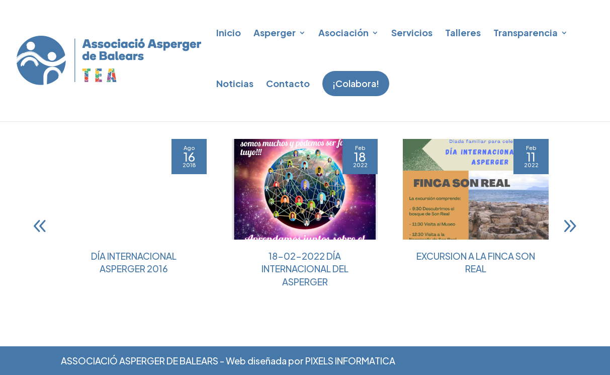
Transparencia (525, 32)
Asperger (274, 32)
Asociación (343, 32)
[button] (569, 251)
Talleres (463, 32)
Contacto (288, 83)
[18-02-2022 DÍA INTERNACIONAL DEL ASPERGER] (305, 214)
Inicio (228, 32)
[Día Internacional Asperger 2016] (134, 214)
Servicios (411, 32)
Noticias (234, 83)
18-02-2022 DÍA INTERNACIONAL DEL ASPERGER (305, 293)
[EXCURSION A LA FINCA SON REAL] (476, 214)
